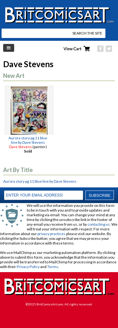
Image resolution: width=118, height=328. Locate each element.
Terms (52, 266)
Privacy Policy (28, 266)
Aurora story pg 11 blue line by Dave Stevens (27, 140)
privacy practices (51, 233)
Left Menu (8, 48)
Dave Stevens (20, 147)
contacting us (98, 224)
